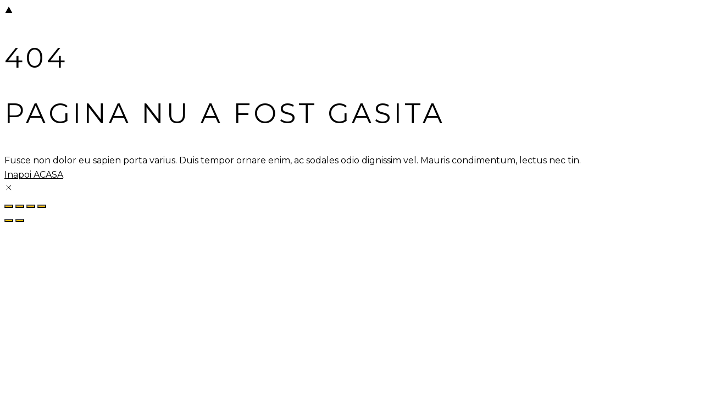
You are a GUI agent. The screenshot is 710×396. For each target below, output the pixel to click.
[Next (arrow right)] (19, 220)
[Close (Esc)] (41, 206)
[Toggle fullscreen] (19, 206)
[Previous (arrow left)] (8, 220)
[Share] (30, 206)
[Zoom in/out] (8, 206)
